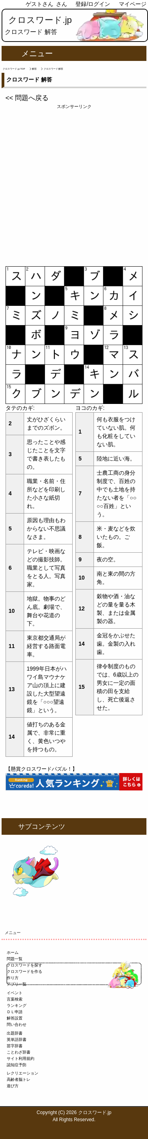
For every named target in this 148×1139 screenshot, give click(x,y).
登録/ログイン (92, 4)
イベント (14, 993)
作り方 (13, 978)
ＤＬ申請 (14, 1012)
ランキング (16, 1005)
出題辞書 (14, 1033)
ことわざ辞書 (18, 1052)
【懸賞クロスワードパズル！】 (41, 769)
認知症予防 (16, 1065)
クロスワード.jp (40, 20)
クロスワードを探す (24, 965)
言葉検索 (14, 999)
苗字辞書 (14, 1046)
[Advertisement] (74, 184)
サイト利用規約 (20, 1058)
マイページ (132, 4)
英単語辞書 (16, 1039)
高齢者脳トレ (18, 1079)
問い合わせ (16, 1024)
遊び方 (13, 1086)
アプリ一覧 (16, 984)
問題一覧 (14, 959)
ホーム (13, 952)
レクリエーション (22, 1073)
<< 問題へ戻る (27, 98)
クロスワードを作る (24, 971)
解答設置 (14, 1018)
